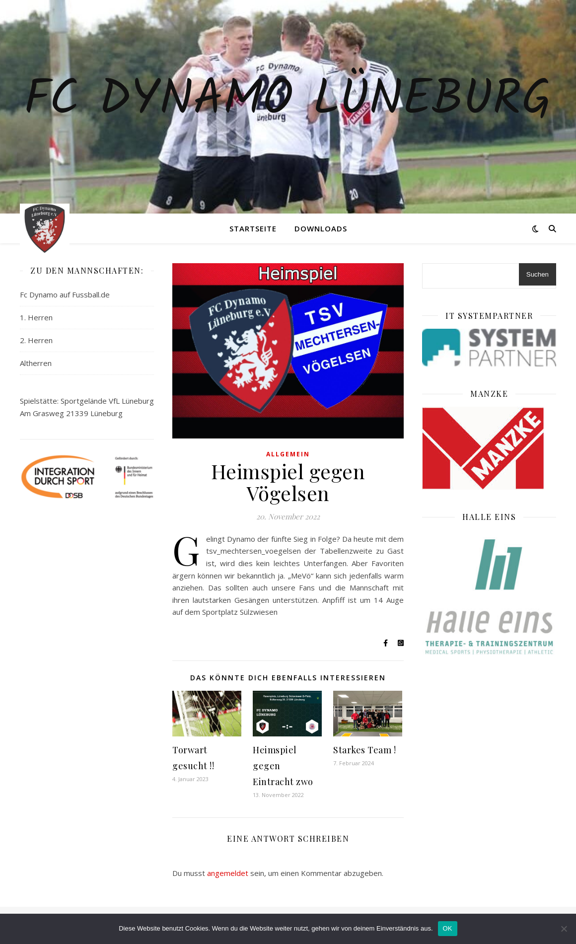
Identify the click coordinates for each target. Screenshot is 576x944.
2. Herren (36, 340)
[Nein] (564, 929)
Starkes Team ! (364, 750)
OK (447, 928)
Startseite (253, 228)
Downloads (320, 228)
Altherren (36, 363)
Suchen (537, 274)
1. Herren (36, 317)
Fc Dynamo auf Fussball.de (65, 294)
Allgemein (288, 454)
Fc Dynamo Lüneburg (288, 101)
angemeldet (227, 873)
